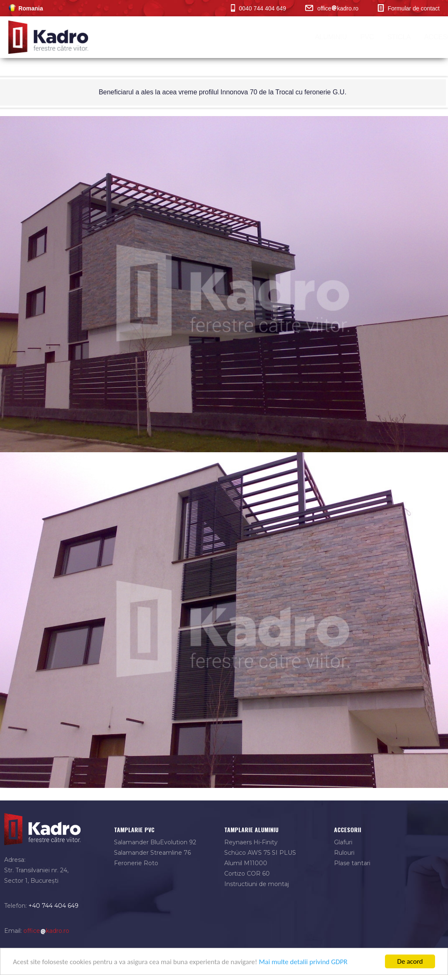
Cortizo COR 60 (247, 873)
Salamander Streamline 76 (152, 852)
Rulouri (344, 852)
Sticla (242, 37)
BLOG (383, 37)
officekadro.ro (331, 8)
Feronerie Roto (136, 863)
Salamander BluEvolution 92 (155, 842)
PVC (211, 37)
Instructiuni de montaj (256, 884)
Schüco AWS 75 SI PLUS (260, 852)
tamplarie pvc (134, 829)
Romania (25, 8)
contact (422, 37)
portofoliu (339, 37)
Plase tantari (352, 863)
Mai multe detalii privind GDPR (303, 962)
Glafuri (343, 842)
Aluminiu (174, 37)
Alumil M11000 (245, 863)
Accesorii (286, 37)
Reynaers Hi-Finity (251, 842)
